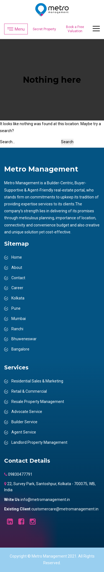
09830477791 (19, 474)
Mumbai (18, 318)
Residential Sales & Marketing (37, 381)
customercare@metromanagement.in (64, 509)
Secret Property (44, 29)
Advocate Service (26, 411)
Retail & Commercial (29, 391)
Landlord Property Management (39, 442)
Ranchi (17, 329)
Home (16, 257)
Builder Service (24, 422)
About (16, 267)
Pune (16, 308)
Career (17, 288)
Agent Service (23, 432)
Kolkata (17, 298)
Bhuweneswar (24, 339)
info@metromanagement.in (45, 499)
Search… (7, 142)
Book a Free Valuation (75, 29)
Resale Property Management (37, 401)
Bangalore (20, 349)
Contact (18, 278)
